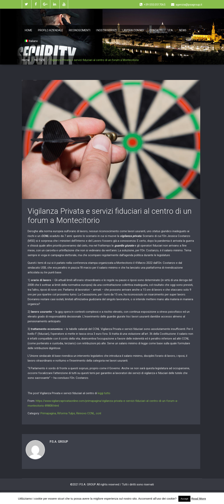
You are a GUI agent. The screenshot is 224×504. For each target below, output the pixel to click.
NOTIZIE (40, 60)
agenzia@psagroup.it (186, 4)
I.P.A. (170, 30)
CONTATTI (155, 30)
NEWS (182, 30)
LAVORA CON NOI (133, 30)
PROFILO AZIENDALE (50, 30)
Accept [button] (184, 498)
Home (26, 60)
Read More (198, 498)
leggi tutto (104, 393)
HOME (28, 30)
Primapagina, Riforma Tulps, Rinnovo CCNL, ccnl (70, 413)
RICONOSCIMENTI (79, 30)
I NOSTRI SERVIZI (106, 30)
